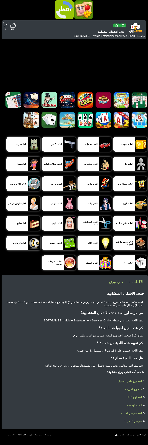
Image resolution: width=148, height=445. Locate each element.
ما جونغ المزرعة (133, 389)
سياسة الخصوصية (43, 434)
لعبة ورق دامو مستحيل (130, 381)
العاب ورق (117, 282)
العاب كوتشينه (134, 405)
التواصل (11, 434)
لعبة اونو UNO (134, 397)
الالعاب (137, 282)
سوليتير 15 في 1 (133, 421)
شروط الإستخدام (25, 434)
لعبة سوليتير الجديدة (131, 413)
